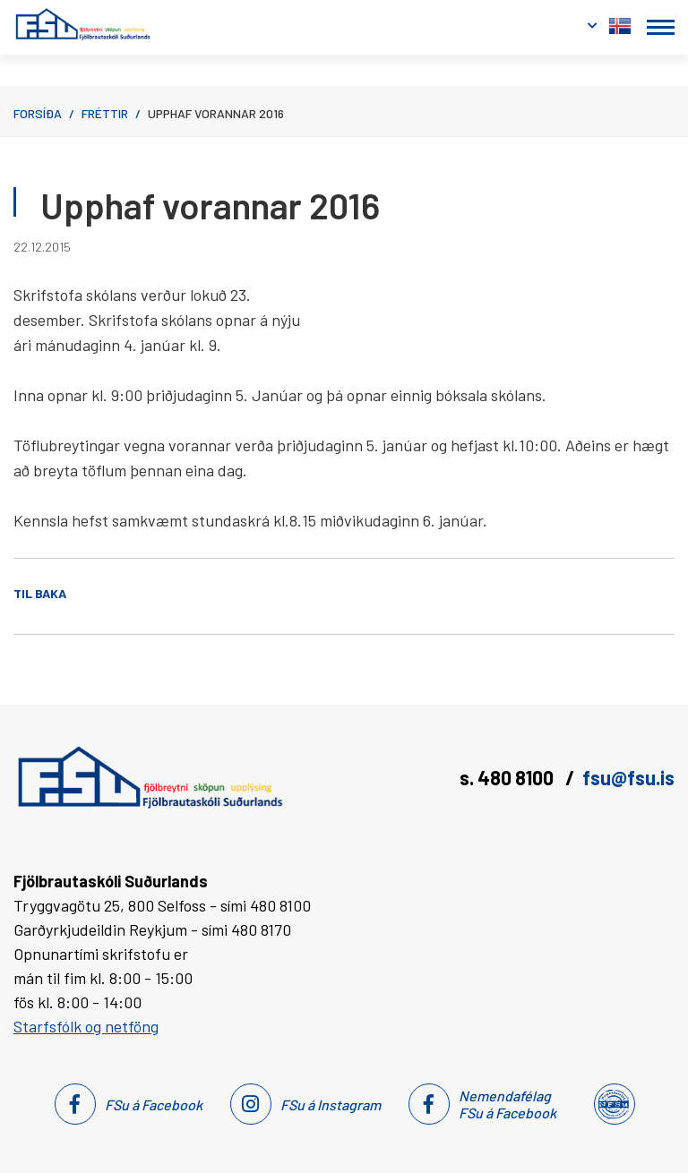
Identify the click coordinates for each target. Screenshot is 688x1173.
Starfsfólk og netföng (86, 1026)
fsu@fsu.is (628, 777)
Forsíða (37, 113)
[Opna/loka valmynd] (660, 27)
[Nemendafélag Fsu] (613, 1104)
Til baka (39, 593)
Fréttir (105, 113)
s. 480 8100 (508, 777)
